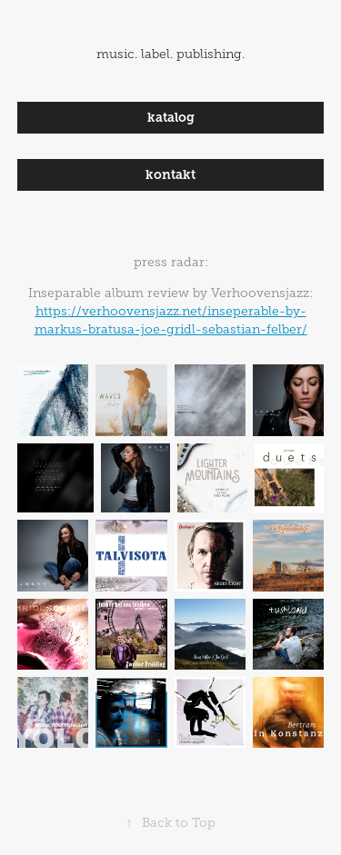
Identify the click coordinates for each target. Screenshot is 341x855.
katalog (171, 117)
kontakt (170, 174)
